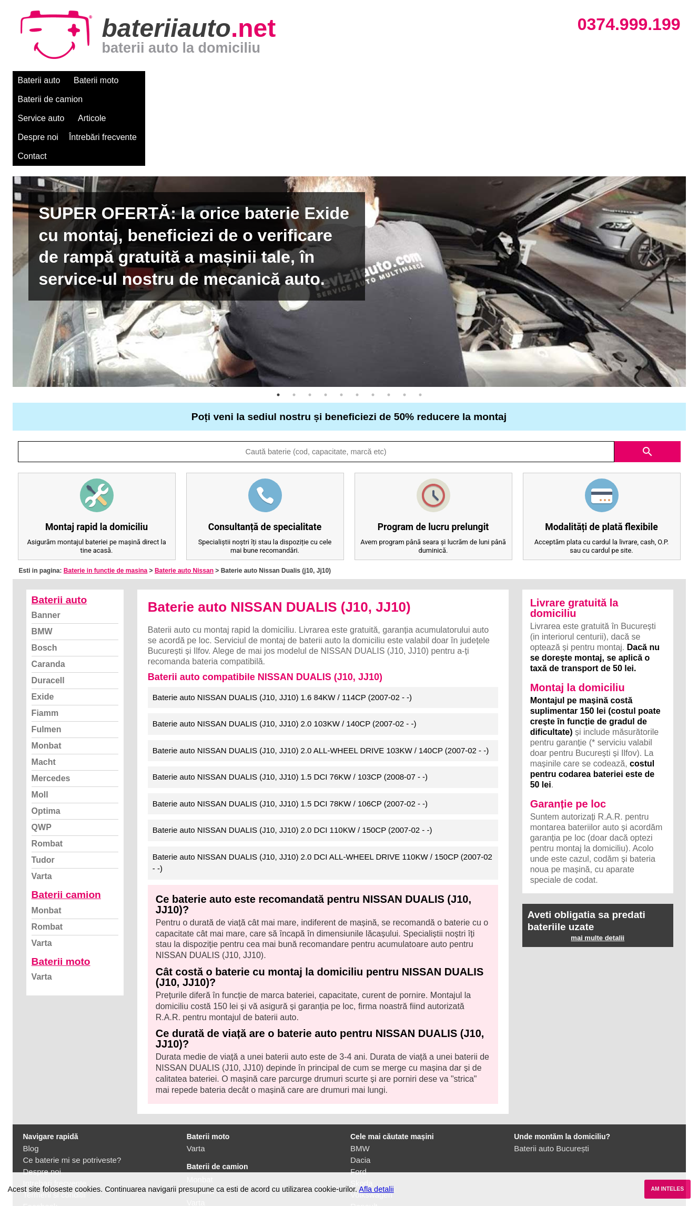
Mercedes (51, 702)
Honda (361, 1165)
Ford (358, 1095)
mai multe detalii (597, 862)
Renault (364, 1130)
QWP (42, 751)
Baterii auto (39, 80)
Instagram (40, 1142)
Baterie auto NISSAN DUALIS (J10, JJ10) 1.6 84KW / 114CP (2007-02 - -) (282, 621)
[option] (349, 206)
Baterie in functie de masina (105, 495)
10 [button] (420, 319)
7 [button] (373, 319)
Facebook (40, 1130)
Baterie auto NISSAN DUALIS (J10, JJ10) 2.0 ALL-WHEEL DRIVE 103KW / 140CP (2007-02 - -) (321, 674)
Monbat (47, 669)
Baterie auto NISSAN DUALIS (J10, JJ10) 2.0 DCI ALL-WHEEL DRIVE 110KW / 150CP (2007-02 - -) (322, 787)
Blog (31, 1072)
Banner (46, 539)
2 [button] (294, 319)
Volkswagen (371, 1118)
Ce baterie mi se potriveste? (72, 1084)
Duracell (48, 604)
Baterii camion (66, 819)
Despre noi (332, 80)
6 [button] (357, 319)
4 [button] (325, 319)
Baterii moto (96, 80)
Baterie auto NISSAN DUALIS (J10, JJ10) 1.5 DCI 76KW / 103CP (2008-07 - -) (290, 700)
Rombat (47, 767)
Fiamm (45, 637)
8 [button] (388, 319)
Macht (44, 686)
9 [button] (404, 319)
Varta (42, 800)
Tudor (43, 784)
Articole (285, 80)
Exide (43, 620)
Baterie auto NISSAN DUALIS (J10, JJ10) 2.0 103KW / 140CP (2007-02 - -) (285, 647)
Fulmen (47, 653)
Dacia (360, 1084)
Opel (358, 1153)
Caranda (48, 588)
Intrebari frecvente (55, 1107)
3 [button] (310, 319)
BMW (42, 555)
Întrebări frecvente (397, 80)
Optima (46, 735)
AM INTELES (667, 1189)
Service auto (233, 80)
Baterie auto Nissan (184, 495)
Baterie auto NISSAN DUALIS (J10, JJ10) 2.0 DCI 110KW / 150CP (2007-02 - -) (292, 754)
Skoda (361, 1107)
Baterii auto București (551, 1072)
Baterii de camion (164, 80)
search (647, 376)
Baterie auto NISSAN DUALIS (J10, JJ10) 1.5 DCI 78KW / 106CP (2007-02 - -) (290, 727)
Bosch (44, 571)
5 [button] (341, 319)
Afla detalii (376, 1189)
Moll (40, 718)
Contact (458, 80)
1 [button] (278, 319)
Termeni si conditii (54, 1118)
